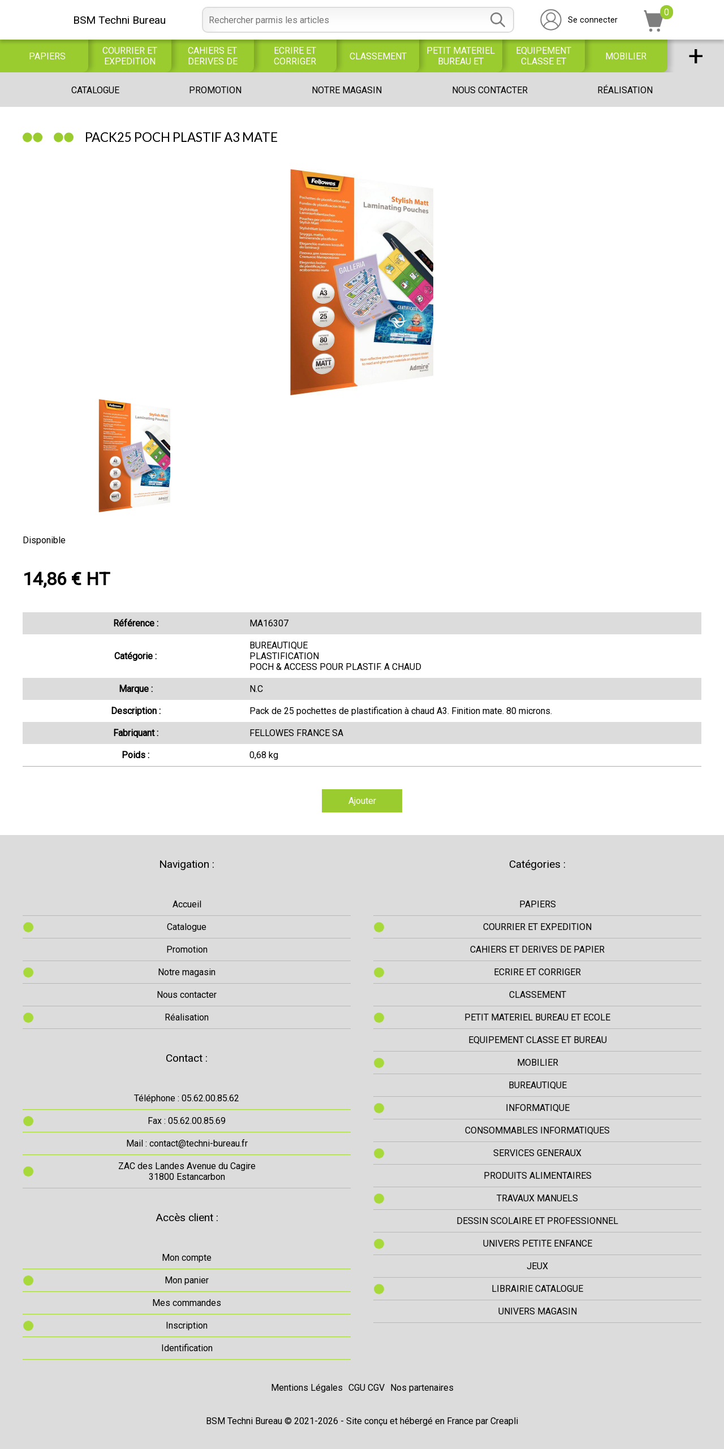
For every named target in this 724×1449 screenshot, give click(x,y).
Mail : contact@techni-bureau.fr (187, 1143)
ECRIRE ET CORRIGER (295, 56)
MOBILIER (626, 56)
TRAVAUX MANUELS (537, 1198)
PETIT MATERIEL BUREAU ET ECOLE (460, 56)
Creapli (504, 1421)
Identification (187, 1348)
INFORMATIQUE (538, 1107)
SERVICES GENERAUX (537, 1153)
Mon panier (187, 1280)
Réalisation (625, 90)
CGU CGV (366, 1387)
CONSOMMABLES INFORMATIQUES (537, 1130)
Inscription (187, 1325)
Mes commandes (186, 1302)
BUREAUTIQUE (537, 1085)
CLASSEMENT (378, 56)
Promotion (215, 90)
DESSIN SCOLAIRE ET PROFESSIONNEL (537, 1221)
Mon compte (187, 1257)
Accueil (187, 904)
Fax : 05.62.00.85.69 (187, 1120)
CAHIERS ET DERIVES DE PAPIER (213, 56)
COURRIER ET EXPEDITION (129, 56)
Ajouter (362, 800)
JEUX (537, 1266)
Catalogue (95, 90)
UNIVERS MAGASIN (537, 1311)
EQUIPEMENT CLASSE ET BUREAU (543, 56)
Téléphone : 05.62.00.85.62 (186, 1098)
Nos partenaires (422, 1387)
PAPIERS (47, 56)
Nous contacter (490, 90)
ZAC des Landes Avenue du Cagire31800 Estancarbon (187, 1171)
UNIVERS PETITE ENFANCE (537, 1243)
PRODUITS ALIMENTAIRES (538, 1175)
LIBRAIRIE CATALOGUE (537, 1288)
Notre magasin (347, 90)
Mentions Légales (307, 1387)
